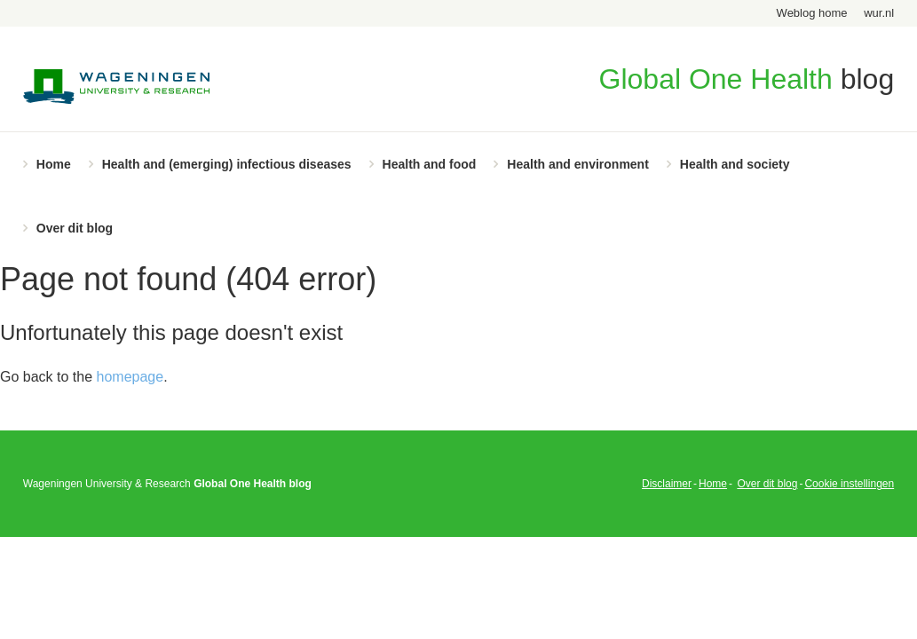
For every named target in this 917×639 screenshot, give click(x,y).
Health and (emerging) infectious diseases (227, 164)
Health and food (430, 164)
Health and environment (577, 164)
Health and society (735, 164)
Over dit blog (74, 228)
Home (53, 164)
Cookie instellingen (849, 483)
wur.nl (879, 13)
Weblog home (812, 13)
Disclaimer (667, 483)
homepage (130, 376)
